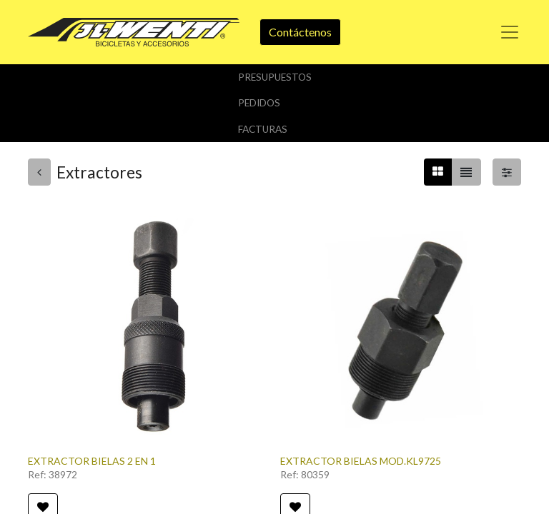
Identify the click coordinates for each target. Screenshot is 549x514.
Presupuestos (275, 77)
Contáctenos (300, 32)
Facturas (262, 129)
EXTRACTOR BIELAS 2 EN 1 (92, 461)
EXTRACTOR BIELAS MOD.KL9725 (360, 461)
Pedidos (259, 103)
